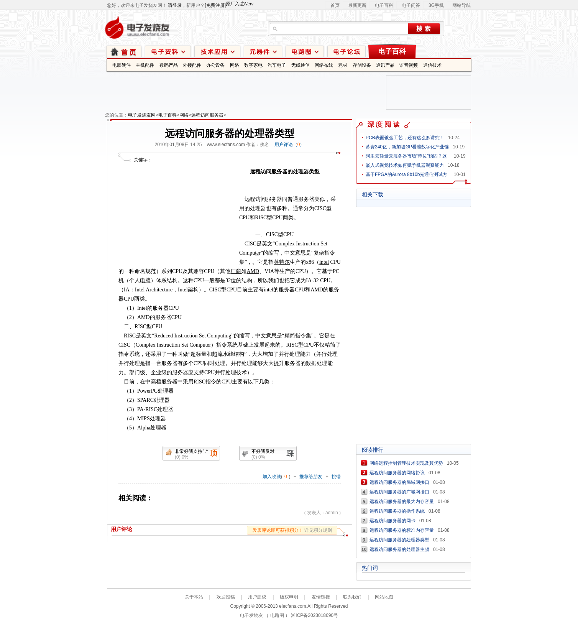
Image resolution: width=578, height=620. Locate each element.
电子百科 (384, 5)
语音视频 (408, 65)
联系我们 (352, 597)
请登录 (175, 5)
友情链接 (321, 597)
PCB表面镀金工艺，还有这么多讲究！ (405, 137)
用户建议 (257, 597)
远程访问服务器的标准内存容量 (401, 530)
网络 (234, 65)
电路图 (304, 51)
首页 (335, 5)
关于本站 (194, 597)
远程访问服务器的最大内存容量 (401, 501)
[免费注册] (215, 5)
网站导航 (461, 5)
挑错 (336, 476)
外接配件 (192, 65)
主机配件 (145, 65)
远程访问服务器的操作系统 (397, 511)
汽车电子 (277, 65)
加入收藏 (272, 476)
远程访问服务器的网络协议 (397, 472)
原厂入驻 (239, 4)
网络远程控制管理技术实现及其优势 (406, 463)
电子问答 (411, 5)
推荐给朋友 (310, 476)
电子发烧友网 (142, 115)
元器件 (263, 51)
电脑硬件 (121, 65)
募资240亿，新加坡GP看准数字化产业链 (407, 147)
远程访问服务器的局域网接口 (399, 482)
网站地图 (384, 597)
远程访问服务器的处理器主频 (399, 549)
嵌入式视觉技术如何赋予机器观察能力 (405, 165)
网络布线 (324, 65)
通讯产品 (385, 65)
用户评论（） (289, 144)
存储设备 (362, 65)
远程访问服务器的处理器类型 (399, 540)
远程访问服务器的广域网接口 (399, 492)
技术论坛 (346, 51)
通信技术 (432, 65)
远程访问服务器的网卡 (392, 520)
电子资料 (168, 51)
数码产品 (168, 65)
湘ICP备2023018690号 (314, 615)
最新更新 (357, 5)
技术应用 (217, 51)
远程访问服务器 (207, 115)
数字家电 (253, 65)
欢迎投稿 (226, 597)
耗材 (342, 65)
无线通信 (300, 65)
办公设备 (215, 65)
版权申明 (289, 597)
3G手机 (436, 5)
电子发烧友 (251, 615)
